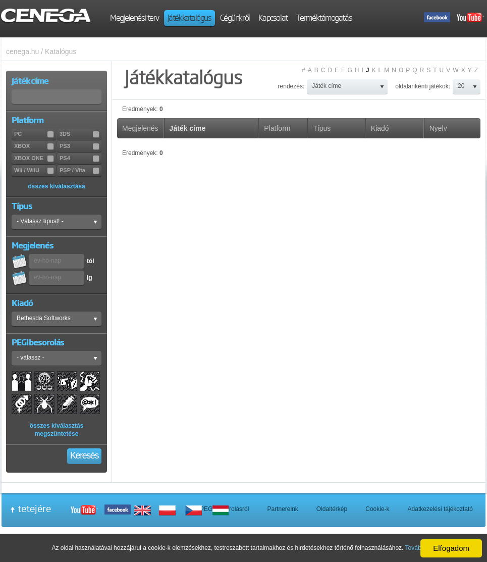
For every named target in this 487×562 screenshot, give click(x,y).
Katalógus (60, 51)
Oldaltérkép (331, 509)
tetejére (34, 508)
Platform (277, 128)
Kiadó (380, 128)
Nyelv (438, 128)
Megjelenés (140, 128)
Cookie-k (377, 509)
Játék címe (188, 128)
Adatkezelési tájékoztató (440, 509)
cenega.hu (22, 51)
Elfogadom (451, 548)
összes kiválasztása (56, 186)
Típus (322, 128)
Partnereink (282, 509)
